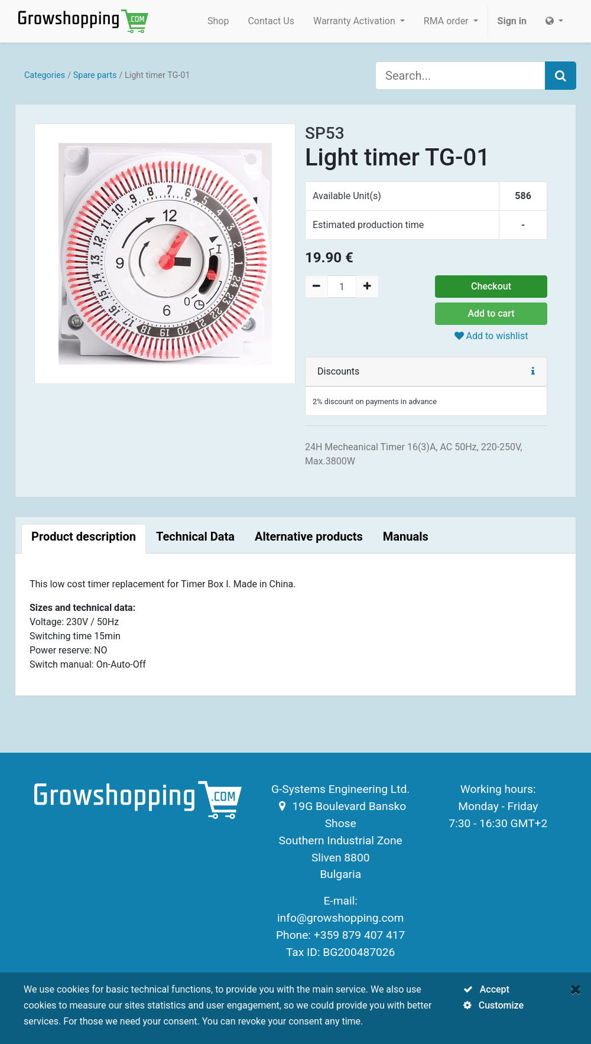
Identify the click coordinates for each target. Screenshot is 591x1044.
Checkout (491, 286)
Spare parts (95, 75)
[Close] (576, 989)
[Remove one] (316, 286)
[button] (533, 371)
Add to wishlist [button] (491, 336)
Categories (44, 75)
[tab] (83, 539)
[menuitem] (218, 21)
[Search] (560, 75)
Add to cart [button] (490, 313)
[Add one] (367, 286)
